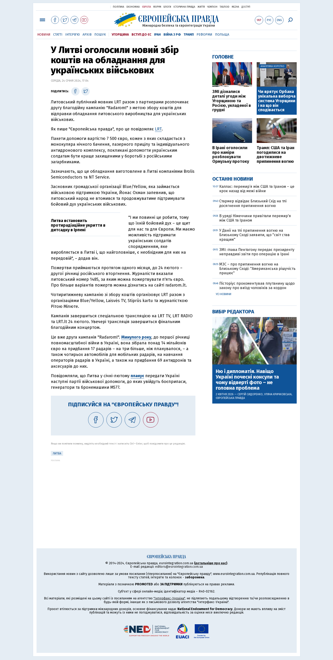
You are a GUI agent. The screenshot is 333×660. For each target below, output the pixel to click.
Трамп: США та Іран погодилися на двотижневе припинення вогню (275, 155)
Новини (43, 35)
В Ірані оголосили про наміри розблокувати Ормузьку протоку (230, 155)
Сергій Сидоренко (250, 394)
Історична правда (184, 7)
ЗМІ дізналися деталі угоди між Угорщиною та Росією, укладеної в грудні (231, 100)
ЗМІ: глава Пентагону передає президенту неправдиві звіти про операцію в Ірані (256, 251)
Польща (222, 35)
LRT (158, 129)
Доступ (245, 7)
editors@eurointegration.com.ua (179, 567)
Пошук (100, 35)
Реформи (204, 35)
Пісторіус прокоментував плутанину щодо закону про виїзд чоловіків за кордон (257, 285)
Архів (87, 35)
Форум (157, 7)
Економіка (133, 7)
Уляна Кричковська (278, 394)
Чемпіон (212, 7)
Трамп (189, 35)
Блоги (167, 7)
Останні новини (232, 179)
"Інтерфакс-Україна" (169, 598)
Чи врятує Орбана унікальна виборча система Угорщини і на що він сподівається (277, 100)
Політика (118, 7)
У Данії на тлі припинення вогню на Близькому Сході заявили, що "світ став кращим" (254, 234)
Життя (201, 7)
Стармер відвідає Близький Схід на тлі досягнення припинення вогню (253, 203)
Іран (157, 35)
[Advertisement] (123, 494)
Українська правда (95, 6)
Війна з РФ (172, 35)
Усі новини (223, 294)
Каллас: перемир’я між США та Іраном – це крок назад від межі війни (256, 188)
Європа (146, 7)
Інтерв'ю (72, 35)
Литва (57, 453)
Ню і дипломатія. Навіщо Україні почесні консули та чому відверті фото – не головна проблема (247, 380)
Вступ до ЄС (141, 35)
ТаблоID (224, 7)
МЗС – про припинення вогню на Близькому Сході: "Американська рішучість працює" (257, 268)
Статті (57, 35)
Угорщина (120, 35)
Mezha (235, 7)
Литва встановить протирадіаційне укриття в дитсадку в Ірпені (78, 225)
